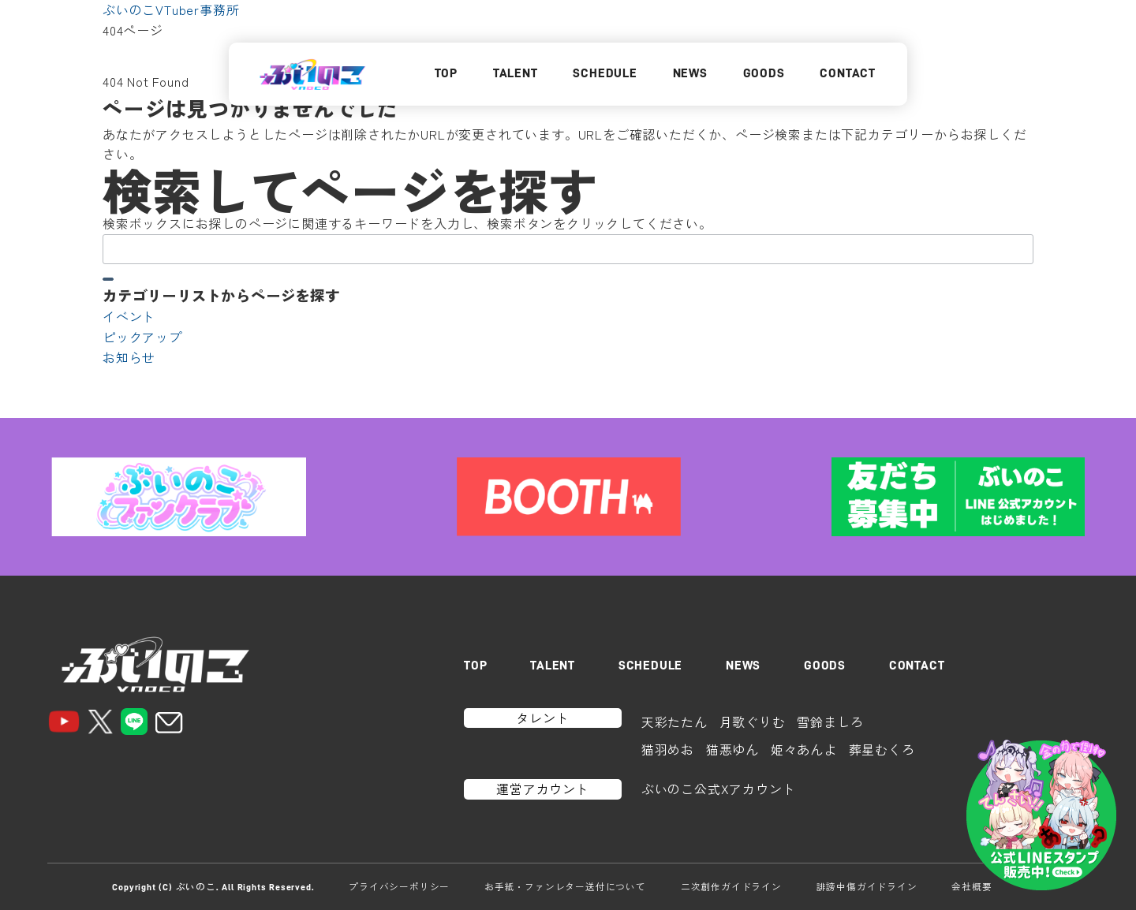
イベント (129, 316)
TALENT (515, 73)
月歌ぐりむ (752, 721)
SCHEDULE (605, 73)
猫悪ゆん (732, 749)
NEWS (690, 73)
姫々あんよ (804, 749)
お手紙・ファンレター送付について (565, 886)
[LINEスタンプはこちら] (1041, 815)
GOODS (764, 73)
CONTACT (848, 73)
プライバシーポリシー (399, 886)
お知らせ (129, 357)
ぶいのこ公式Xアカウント (718, 788)
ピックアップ (142, 336)
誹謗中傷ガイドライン (866, 886)
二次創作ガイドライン (731, 886)
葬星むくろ (882, 749)
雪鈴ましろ (830, 721)
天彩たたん (674, 721)
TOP (446, 73)
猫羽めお (667, 749)
